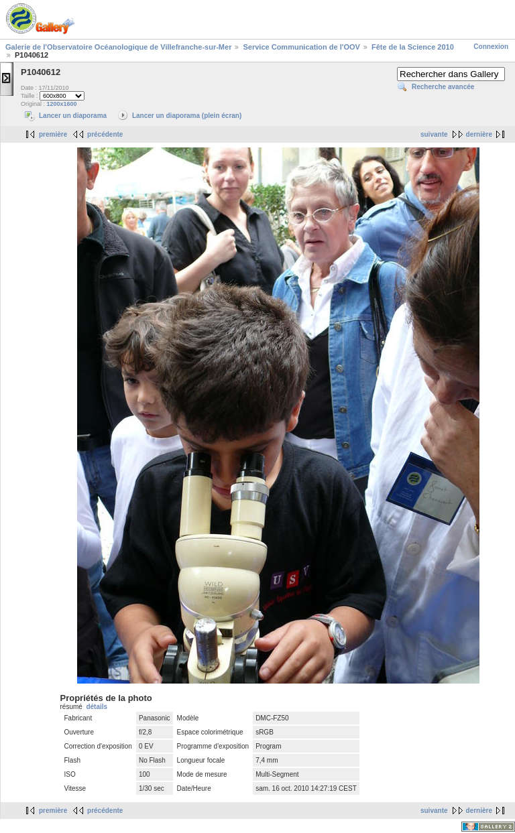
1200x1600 (62, 104)
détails (96, 706)
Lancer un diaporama (73, 115)
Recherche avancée (443, 86)
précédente (105, 134)
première (53, 134)
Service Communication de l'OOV (301, 47)
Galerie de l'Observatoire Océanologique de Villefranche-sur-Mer (118, 47)
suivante (434, 134)
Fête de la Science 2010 (412, 47)
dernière (479, 134)
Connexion (490, 46)
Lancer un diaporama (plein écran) (186, 115)
